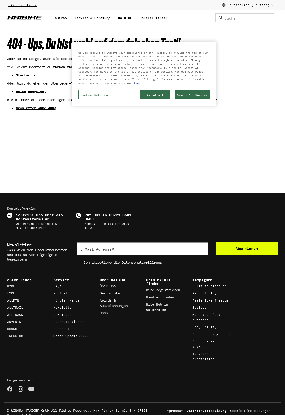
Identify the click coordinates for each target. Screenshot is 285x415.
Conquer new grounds (211, 334)
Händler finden (154, 18)
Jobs (104, 312)
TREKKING (15, 336)
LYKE (11, 293)
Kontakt (60, 293)
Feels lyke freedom (210, 300)
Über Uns (108, 286)
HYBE (11, 286)
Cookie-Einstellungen (250, 410)
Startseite (26, 75)
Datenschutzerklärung (142, 262)
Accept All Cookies (192, 94)
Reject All (155, 94)
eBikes (61, 18)
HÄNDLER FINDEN (22, 5)
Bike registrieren (163, 290)
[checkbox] (142, 262)
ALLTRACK (15, 314)
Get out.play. (205, 293)
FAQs (57, 286)
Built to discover (209, 286)
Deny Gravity (204, 327)
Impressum (174, 410)
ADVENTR (14, 321)
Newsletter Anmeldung (36, 108)
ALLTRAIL (15, 307)
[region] (144, 74)
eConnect (61, 328)
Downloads (62, 314)
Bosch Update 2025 (70, 336)
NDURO (12, 328)
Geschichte (110, 293)
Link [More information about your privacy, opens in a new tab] (137, 82)
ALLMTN (13, 300)
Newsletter (63, 307)
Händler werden (67, 300)
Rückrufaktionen (68, 321)
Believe (199, 307)
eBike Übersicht (31, 91)
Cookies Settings (94, 94)
